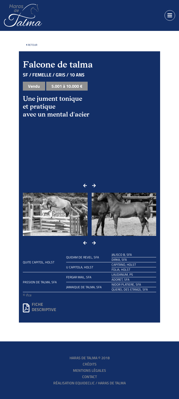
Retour (31, 45)
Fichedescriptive (39, 307)
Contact (89, 376)
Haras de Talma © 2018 (90, 358)
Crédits (90, 364)
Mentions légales (89, 370)
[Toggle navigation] (170, 15)
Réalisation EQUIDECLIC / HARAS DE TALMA (89, 383)
